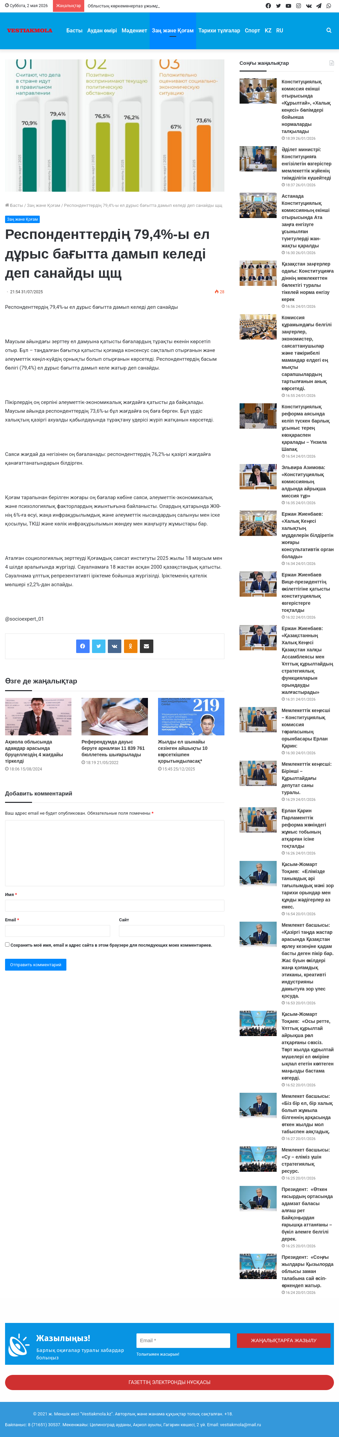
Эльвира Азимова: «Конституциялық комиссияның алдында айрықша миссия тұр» (304, 481)
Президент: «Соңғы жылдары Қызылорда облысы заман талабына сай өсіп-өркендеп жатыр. (308, 1271)
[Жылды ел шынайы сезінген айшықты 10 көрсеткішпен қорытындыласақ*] (191, 716)
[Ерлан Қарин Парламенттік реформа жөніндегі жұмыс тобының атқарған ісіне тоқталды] (258, 820)
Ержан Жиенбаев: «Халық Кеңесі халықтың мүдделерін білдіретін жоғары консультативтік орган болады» (308, 535)
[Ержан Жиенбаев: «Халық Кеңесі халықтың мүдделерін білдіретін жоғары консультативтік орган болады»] (258, 523)
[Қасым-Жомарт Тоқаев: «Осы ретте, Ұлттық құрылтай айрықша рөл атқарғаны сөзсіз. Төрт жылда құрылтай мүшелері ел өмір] (258, 1023)
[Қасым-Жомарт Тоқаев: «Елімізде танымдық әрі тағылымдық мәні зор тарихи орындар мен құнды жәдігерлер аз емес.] (258, 873)
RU (279, 30)
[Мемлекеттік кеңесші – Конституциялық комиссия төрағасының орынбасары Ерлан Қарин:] (258, 719)
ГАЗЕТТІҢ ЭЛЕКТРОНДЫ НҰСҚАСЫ (169, 1382)
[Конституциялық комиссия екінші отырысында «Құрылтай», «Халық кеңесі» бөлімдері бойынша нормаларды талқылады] (258, 91)
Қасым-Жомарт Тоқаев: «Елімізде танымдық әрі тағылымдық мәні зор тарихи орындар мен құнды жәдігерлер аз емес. (308, 886)
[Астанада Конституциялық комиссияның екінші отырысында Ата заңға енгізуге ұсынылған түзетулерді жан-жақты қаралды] (258, 205)
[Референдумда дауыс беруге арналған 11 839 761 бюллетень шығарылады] (115, 716)
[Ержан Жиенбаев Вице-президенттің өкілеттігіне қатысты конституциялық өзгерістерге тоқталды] (258, 584)
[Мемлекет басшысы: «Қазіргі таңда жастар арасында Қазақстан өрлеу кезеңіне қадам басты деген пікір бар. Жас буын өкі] (258, 934)
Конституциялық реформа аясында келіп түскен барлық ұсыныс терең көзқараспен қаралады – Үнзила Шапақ (306, 428)
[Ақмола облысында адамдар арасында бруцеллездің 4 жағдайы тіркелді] (38, 716)
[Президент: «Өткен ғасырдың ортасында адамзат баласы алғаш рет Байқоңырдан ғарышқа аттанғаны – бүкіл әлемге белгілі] (258, 1198)
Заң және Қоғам (173, 30)
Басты (74, 30)
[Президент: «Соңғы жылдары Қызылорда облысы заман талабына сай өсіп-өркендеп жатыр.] (258, 1266)
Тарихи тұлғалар (219, 30)
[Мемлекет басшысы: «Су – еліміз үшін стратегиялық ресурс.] (258, 1159)
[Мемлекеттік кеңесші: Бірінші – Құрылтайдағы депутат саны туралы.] (258, 773)
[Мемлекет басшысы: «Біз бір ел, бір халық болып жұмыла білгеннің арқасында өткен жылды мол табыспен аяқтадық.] (258, 1105)
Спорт (252, 30)
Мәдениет (134, 30)
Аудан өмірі (102, 30)
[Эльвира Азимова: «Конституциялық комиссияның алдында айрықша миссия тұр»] (258, 476)
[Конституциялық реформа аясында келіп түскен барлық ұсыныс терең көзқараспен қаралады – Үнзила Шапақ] (258, 416)
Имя (11, 894)
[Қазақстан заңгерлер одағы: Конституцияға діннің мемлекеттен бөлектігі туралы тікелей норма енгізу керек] (258, 273)
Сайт (124, 919)
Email (12, 919)
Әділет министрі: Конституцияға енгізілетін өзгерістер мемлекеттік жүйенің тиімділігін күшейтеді (307, 164)
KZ (268, 30)
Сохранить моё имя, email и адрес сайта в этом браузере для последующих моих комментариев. (111, 945)
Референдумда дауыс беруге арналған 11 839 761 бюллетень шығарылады (113, 748)
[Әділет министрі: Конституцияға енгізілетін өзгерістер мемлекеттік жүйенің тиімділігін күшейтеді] (258, 158)
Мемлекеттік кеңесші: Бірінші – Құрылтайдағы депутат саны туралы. (307, 778)
